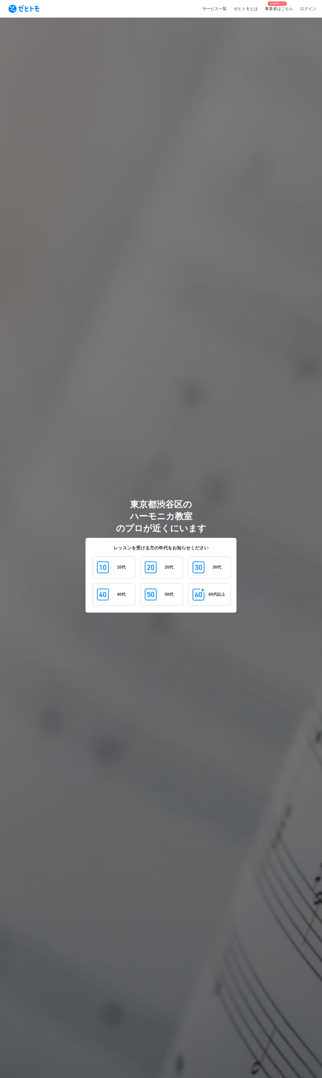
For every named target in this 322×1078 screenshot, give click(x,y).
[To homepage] (24, 9)
